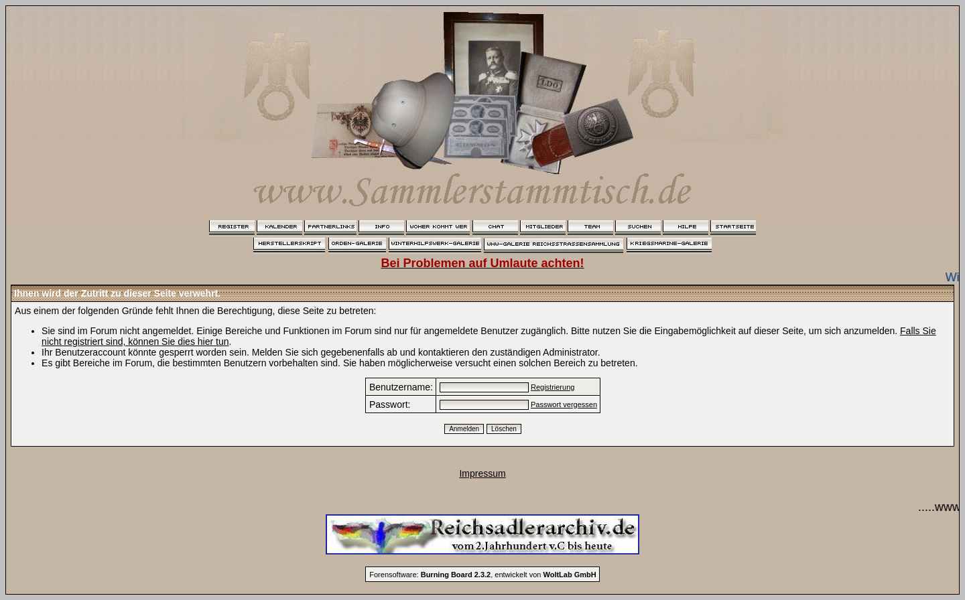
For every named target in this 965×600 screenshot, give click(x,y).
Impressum (482, 473)
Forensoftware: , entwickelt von (482, 575)
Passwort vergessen (564, 404)
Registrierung (552, 387)
